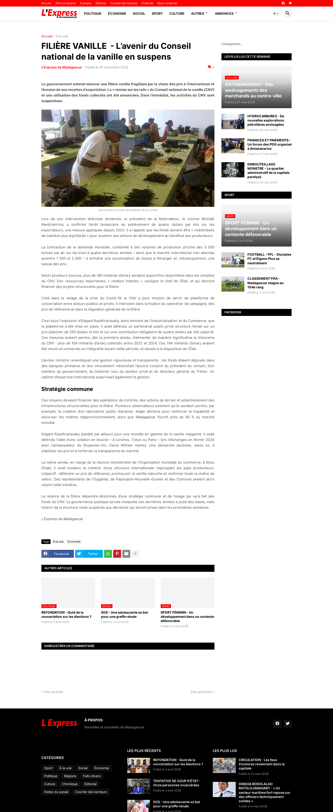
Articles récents (65, 3)
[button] (276, 13)
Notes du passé (56, 792)
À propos (85, 3)
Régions (70, 776)
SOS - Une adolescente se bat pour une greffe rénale (124, 614)
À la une (62, 36)
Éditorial (101, 3)
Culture (177, 13)
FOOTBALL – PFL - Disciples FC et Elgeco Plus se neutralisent (269, 258)
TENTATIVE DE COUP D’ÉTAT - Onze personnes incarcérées (177, 783)
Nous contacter (167, 3)
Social (139, 13)
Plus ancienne (201, 692)
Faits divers (92, 776)
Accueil (46, 3)
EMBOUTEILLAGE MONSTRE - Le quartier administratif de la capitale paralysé (268, 170)
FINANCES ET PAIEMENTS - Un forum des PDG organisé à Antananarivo (269, 144)
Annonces (224, 13)
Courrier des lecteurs (124, 3)
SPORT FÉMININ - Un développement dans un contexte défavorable (187, 616)
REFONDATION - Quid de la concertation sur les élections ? (66, 614)
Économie (117, 13)
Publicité (147, 3)
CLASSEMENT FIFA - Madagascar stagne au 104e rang (265, 282)
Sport (157, 13)
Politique (92, 13)
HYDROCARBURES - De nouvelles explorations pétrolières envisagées (265, 120)
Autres (197, 13)
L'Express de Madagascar (61, 67)
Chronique (70, 784)
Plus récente (53, 692)
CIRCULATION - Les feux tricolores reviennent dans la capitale (262, 764)
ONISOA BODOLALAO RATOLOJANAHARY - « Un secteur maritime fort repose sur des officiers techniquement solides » (264, 792)
